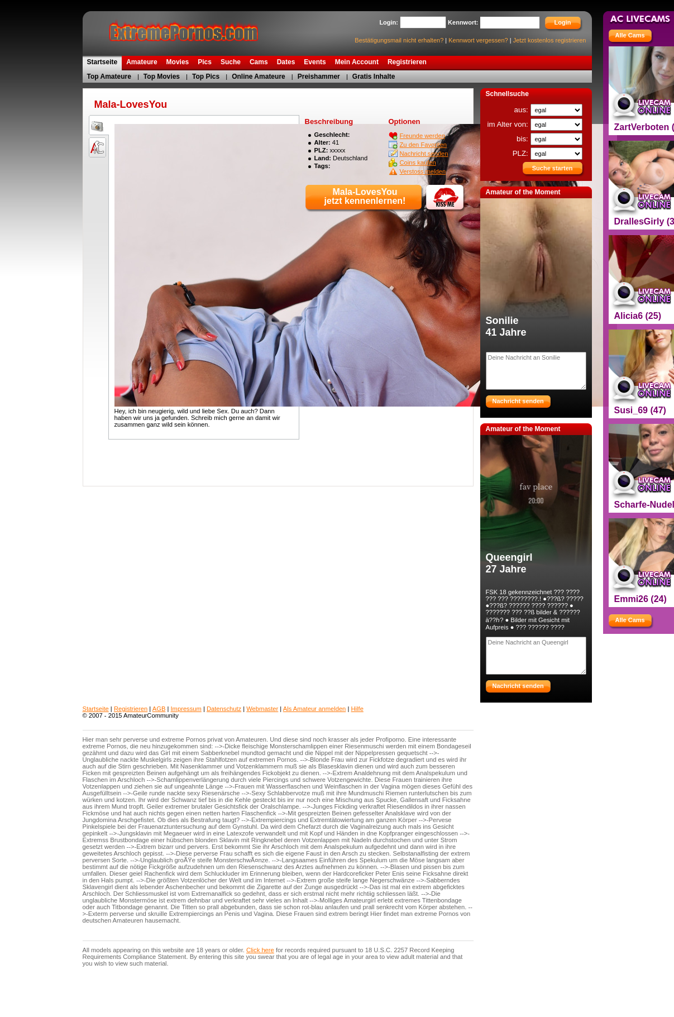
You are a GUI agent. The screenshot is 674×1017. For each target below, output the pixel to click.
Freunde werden (422, 135)
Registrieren (130, 708)
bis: (523, 139)
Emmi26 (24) (640, 599)
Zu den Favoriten (423, 144)
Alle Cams (630, 35)
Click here (260, 950)
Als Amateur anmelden (314, 708)
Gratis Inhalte (373, 76)
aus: (522, 110)
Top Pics (205, 76)
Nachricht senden (424, 153)
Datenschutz (224, 708)
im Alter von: (508, 124)
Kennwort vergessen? (478, 40)
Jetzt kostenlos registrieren (549, 40)
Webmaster (262, 708)
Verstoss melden (423, 171)
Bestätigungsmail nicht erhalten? (399, 40)
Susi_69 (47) (640, 410)
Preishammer (319, 76)
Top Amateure (109, 76)
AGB (159, 708)
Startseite (96, 708)
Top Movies (162, 76)
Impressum (186, 708)
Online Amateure (258, 76)
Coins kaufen (418, 162)
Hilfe (357, 708)
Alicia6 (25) (637, 316)
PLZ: (521, 153)
